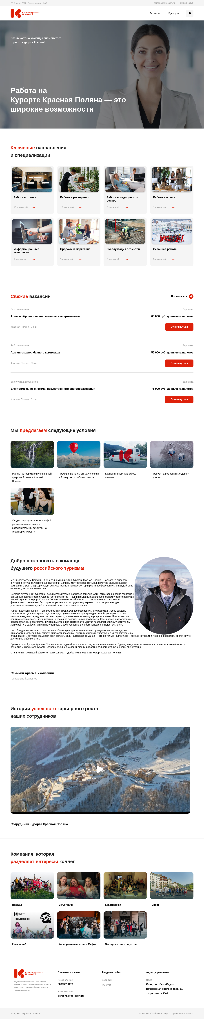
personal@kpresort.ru (164, 3)
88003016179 (186, 3)
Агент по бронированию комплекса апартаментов (45, 316)
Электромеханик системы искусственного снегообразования (53, 388)
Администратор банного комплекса (35, 352)
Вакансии (155, 13)
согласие (17, 984)
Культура (173, 13)
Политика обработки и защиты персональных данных (166, 1013)
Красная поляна (26, 973)
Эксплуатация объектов (24, 381)
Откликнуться (179, 327)
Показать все (179, 296)
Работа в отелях (20, 309)
